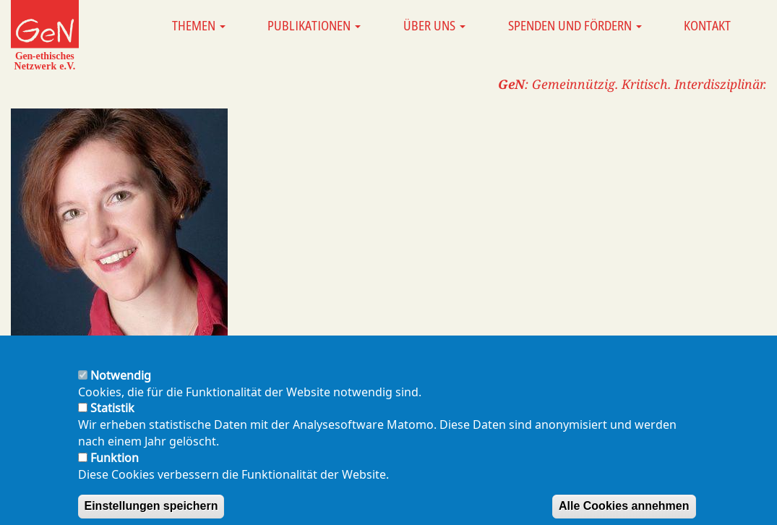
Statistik (112, 419)
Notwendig (120, 387)
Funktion (114, 469)
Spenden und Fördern (575, 25)
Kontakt (707, 25)
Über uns (434, 25)
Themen (199, 25)
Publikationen (314, 25)
